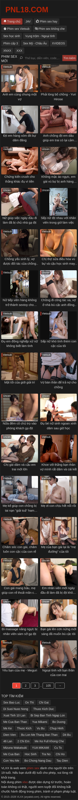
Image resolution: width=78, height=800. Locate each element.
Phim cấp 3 (10, 43)
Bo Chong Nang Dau (37, 760)
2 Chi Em (23, 741)
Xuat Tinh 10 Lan (14, 715)
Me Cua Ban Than (15, 722)
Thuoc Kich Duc (43, 709)
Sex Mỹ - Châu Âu (35, 43)
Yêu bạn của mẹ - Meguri (19, 670)
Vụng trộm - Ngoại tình (40, 36)
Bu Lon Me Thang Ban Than (39, 734)
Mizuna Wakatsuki (15, 747)
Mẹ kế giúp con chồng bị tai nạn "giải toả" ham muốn (20, 510)
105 (48, 685)
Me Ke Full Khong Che (49, 741)
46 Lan (7, 741)
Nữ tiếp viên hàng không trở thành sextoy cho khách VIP (20, 304)
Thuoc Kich (24, 728)
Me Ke (7, 728)
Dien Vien (9, 734)
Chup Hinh (56, 728)
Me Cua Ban (11, 754)
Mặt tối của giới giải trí (19, 382)
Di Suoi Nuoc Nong (15, 709)
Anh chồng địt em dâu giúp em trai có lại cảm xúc (58, 140)
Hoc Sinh (31, 754)
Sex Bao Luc (11, 702)
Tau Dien (62, 760)
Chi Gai (44, 702)
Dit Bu (67, 734)
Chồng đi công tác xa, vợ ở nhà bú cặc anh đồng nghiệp (58, 304)
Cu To (58, 747)
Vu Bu (41, 728)
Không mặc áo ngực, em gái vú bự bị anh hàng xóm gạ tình (58, 181)
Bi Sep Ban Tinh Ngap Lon (48, 715)
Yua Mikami (39, 722)
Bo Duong (58, 722)
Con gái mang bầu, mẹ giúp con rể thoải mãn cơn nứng (20, 592)
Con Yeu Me (11, 760)
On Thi (29, 702)
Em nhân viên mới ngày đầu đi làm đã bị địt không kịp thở (58, 592)
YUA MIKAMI (40, 747)
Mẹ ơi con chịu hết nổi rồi (58, 505)
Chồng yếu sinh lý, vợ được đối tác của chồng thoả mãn (19, 263)
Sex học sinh (11, 36)
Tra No (46, 754)
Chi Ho (60, 754)
